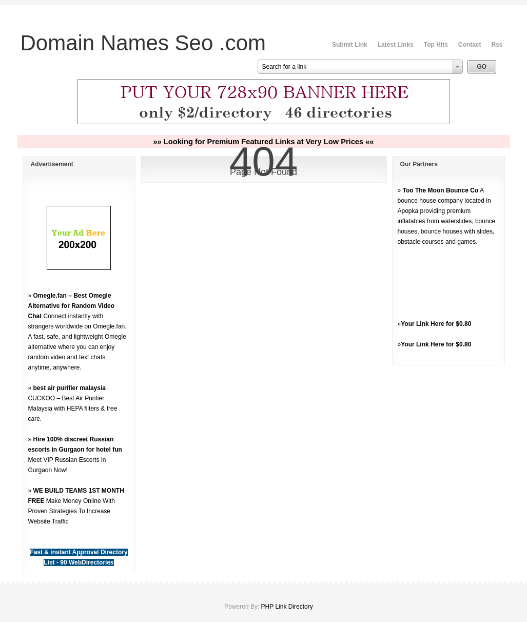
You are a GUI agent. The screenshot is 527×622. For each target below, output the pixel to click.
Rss (496, 44)
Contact (469, 44)
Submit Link (349, 44)
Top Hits (436, 44)
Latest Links (396, 44)
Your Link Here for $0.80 (436, 323)
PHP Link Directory (287, 606)
